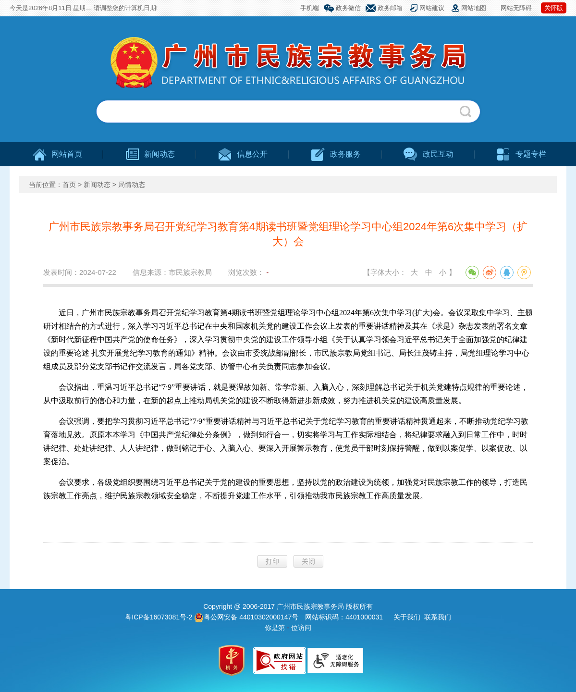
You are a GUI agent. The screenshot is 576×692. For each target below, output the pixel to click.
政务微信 (348, 8)
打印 (272, 561)
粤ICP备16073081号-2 (159, 617)
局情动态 (131, 184)
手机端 (309, 8)
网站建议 (431, 8)
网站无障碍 (516, 8)
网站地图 (473, 8)
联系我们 (437, 617)
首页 (69, 184)
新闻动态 (97, 184)
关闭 (308, 561)
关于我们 (406, 617)
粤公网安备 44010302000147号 (246, 617)
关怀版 (553, 8)
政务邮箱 (390, 8)
